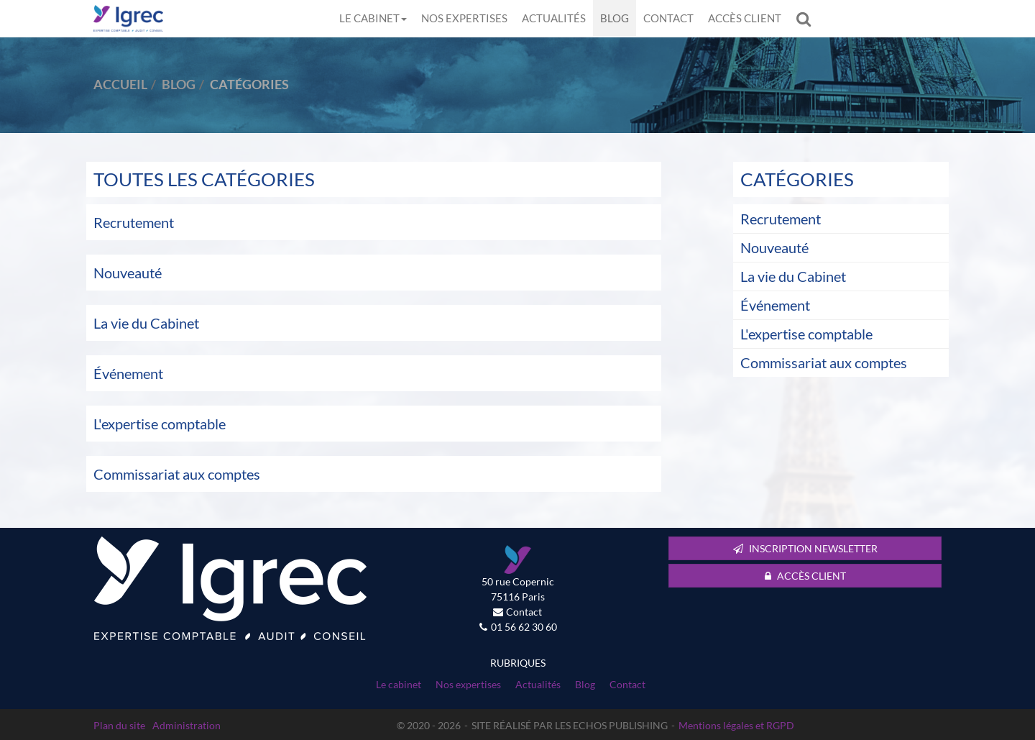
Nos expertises (464, 18)
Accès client (744, 18)
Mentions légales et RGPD (736, 725)
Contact (668, 18)
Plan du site (119, 725)
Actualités (554, 18)
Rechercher (807, 18)
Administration (186, 725)
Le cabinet (373, 18)
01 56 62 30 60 (524, 627)
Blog (614, 18)
